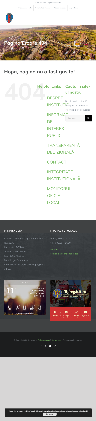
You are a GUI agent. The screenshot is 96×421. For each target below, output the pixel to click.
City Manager (56, 340)
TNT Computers (44, 340)
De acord (49, 414)
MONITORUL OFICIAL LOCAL (59, 195)
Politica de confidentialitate (64, 253)
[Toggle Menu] (90, 18)
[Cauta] (88, 118)
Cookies (54, 249)
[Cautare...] (75, 118)
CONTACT (56, 162)
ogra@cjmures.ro (54, 2)
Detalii (85, 411)
